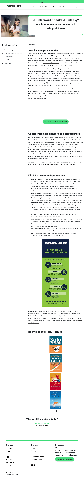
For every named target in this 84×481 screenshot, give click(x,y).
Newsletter (10, 462)
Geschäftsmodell (38, 456)
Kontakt (9, 448)
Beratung (10, 453)
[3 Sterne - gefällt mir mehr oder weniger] (42, 423)
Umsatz (34, 453)
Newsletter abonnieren (65, 459)
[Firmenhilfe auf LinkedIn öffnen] (34, 465)
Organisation (36, 459)
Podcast (9, 459)
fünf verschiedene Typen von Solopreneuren (61, 164)
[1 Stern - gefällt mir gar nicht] (35, 423)
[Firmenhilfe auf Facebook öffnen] (32, 465)
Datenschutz (9, 472)
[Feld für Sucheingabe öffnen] (80, 6)
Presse (8, 465)
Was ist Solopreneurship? (12, 50)
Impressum (9, 470)
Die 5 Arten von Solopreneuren (14, 60)
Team (8, 451)
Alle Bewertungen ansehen (42, 425)
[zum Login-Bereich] (76, 7)
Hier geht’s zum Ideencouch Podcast (55, 122)
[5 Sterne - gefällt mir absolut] (48, 423)
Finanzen (34, 451)
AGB (7, 468)
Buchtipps (7, 63)
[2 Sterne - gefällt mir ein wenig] (39, 423)
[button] (37, 6)
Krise (33, 448)
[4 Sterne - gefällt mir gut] (45, 423)
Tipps (67, 6)
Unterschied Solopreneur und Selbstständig (13, 55)
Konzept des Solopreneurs (51, 63)
